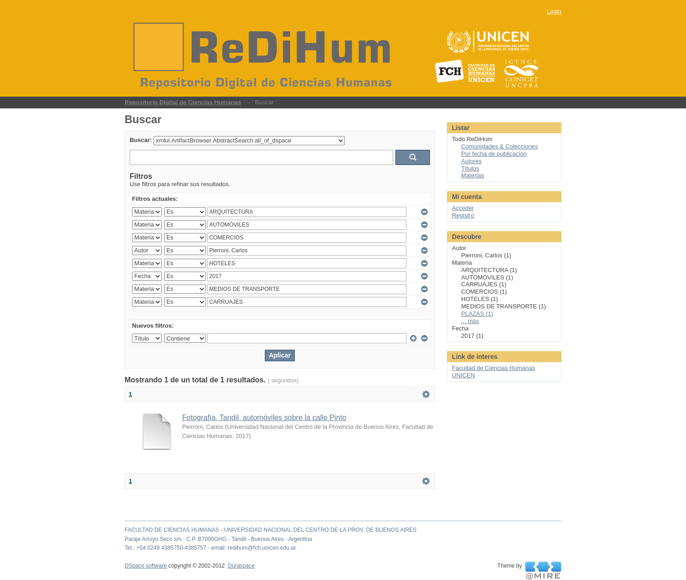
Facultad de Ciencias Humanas (493, 367)
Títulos (470, 168)
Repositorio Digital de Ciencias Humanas (183, 102)
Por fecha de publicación (493, 153)
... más (470, 321)
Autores (471, 161)
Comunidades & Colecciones (499, 146)
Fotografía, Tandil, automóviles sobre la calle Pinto (264, 417)
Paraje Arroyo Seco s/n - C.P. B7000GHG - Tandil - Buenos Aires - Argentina (218, 539)
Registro (463, 215)
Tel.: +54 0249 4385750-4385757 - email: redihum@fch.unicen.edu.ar (210, 548)
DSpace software (146, 566)
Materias (472, 175)
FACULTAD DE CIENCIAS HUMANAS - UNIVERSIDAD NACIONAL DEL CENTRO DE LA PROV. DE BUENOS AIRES (271, 530)
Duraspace (241, 566)
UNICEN (463, 375)
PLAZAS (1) (477, 313)
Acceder (463, 208)
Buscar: (141, 139)
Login (554, 11)
